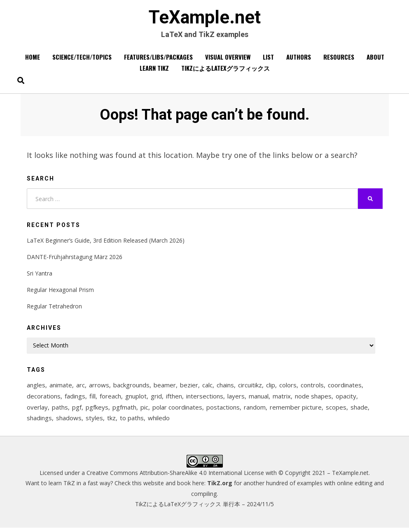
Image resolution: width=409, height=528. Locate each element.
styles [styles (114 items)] (94, 418)
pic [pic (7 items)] (144, 407)
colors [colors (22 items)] (288, 385)
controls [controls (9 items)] (312, 385)
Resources (338, 57)
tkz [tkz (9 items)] (111, 418)
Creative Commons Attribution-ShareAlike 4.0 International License (175, 473)
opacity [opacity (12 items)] (346, 396)
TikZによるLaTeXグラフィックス (225, 68)
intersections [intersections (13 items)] (204, 396)
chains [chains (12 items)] (225, 385)
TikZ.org (219, 483)
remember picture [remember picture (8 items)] (296, 407)
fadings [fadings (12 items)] (75, 396)
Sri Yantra (39, 273)
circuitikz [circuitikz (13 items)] (250, 385)
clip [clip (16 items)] (270, 385)
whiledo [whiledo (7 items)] (159, 418)
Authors (298, 57)
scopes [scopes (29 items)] (336, 407)
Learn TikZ (154, 68)
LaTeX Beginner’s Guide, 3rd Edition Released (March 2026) (106, 240)
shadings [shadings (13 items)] (39, 418)
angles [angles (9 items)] (36, 385)
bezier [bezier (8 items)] (189, 385)
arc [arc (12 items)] (80, 385)
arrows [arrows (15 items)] (99, 385)
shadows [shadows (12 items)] (69, 418)
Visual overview (227, 57)
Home (32, 57)
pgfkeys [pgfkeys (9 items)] (97, 407)
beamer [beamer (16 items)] (165, 385)
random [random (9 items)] (255, 407)
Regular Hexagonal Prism (60, 290)
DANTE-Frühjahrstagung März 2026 (74, 257)
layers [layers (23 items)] (236, 396)
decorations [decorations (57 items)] (44, 396)
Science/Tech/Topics (82, 57)
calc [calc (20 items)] (207, 385)
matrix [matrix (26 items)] (282, 396)
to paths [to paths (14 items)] (132, 418)
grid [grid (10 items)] (156, 396)
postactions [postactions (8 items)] (223, 407)
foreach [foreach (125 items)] (110, 396)
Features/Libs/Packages (158, 57)
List (268, 57)
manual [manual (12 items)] (259, 396)
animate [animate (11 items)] (60, 385)
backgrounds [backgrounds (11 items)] (131, 385)
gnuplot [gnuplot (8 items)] (136, 396)
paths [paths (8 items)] (60, 407)
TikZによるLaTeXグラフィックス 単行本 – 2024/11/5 (204, 504)
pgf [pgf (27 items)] (77, 407)
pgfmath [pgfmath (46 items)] (124, 407)
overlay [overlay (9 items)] (37, 407)
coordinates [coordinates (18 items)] (345, 385)
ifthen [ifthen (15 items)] (174, 396)
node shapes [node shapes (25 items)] (313, 396)
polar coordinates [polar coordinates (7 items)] (177, 407)
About (375, 57)
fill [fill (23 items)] (92, 396)
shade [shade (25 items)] (359, 407)
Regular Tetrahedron (54, 306)
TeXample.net (204, 17)
